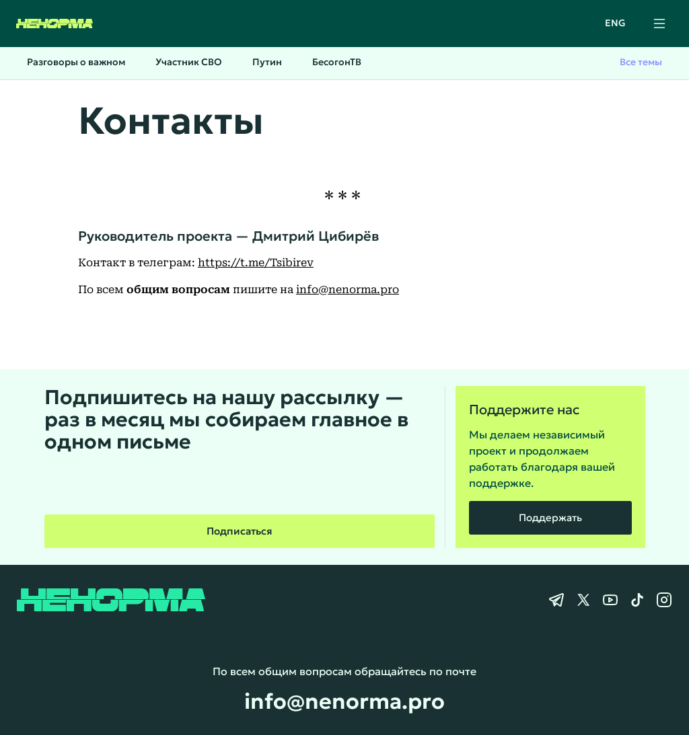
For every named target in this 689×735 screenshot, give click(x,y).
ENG (615, 23)
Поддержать (550, 517)
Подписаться (239, 531)
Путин (267, 62)
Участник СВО (188, 62)
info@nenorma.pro (347, 289)
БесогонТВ (336, 62)
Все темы (641, 62)
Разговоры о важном (76, 62)
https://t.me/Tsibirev (256, 262)
